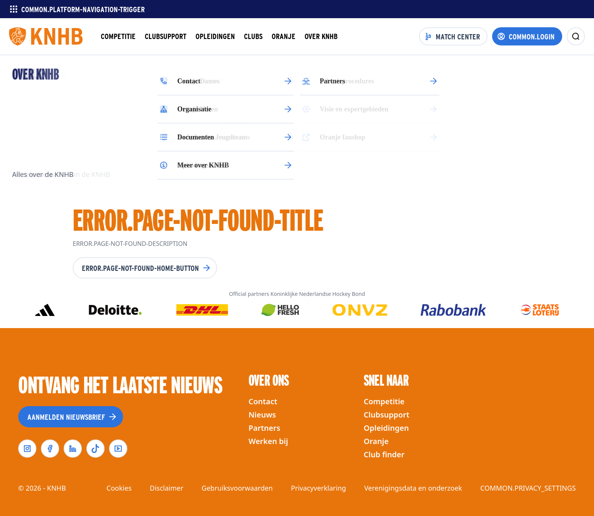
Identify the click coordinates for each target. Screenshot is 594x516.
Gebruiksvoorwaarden (237, 488)
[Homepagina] (46, 36)
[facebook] (50, 448)
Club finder (384, 454)
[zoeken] (576, 36)
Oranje (376, 441)
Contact (263, 401)
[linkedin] (73, 448)
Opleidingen (386, 428)
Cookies (118, 488)
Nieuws (262, 415)
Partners (264, 428)
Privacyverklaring (318, 488)
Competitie (384, 401)
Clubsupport (387, 415)
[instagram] (27, 448)
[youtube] (118, 448)
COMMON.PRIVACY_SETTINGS (528, 488)
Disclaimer (166, 488)
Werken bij (268, 441)
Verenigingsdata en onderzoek (413, 488)
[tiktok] (95, 448)
